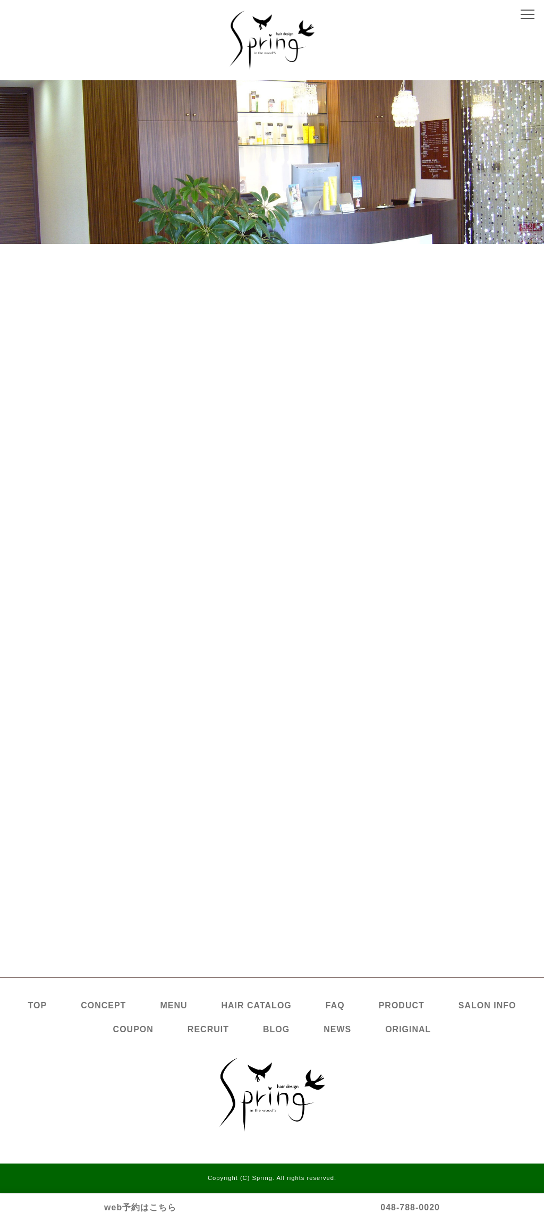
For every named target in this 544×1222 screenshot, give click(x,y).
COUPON (133, 1029)
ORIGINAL (408, 1029)
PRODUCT (401, 1005)
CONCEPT (103, 1005)
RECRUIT (208, 1029)
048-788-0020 (410, 1207)
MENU (173, 1005)
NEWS (337, 1029)
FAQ (335, 1005)
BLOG (276, 1029)
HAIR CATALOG (257, 1005)
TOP (37, 1005)
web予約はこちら (140, 1207)
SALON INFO (487, 1005)
